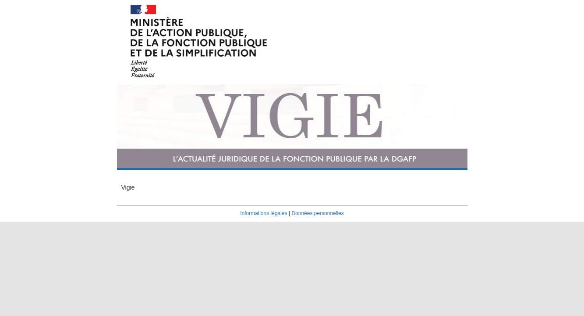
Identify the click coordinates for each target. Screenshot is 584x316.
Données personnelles (317, 213)
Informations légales (263, 213)
